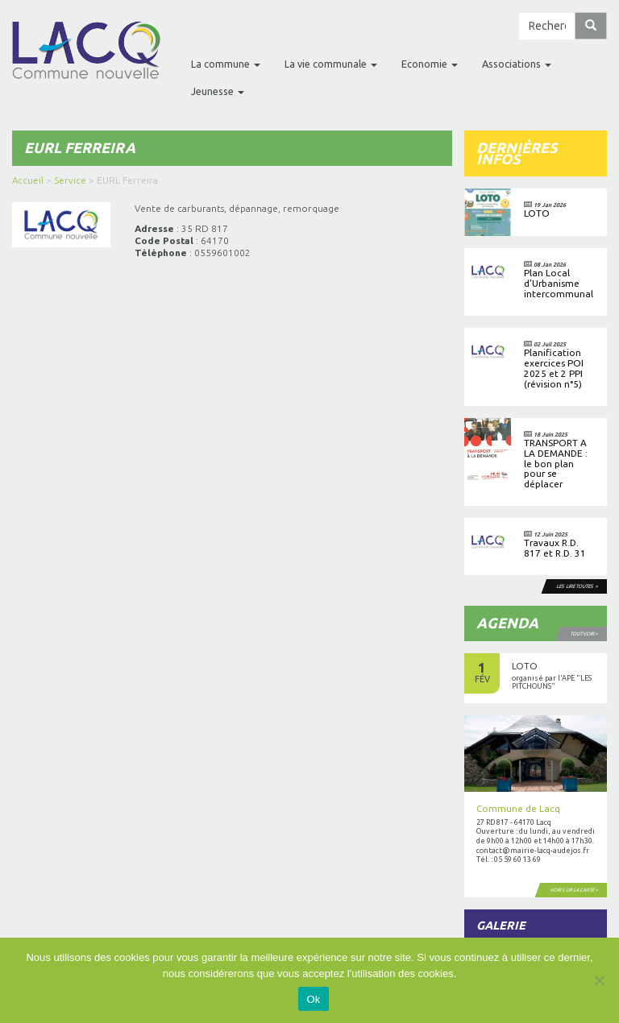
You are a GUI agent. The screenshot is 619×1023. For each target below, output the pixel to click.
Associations (516, 63)
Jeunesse (217, 91)
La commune (225, 63)
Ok (313, 999)
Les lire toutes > (578, 586)
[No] (599, 980)
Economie (429, 63)
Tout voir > (585, 633)
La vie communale (331, 63)
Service (70, 180)
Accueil (28, 180)
